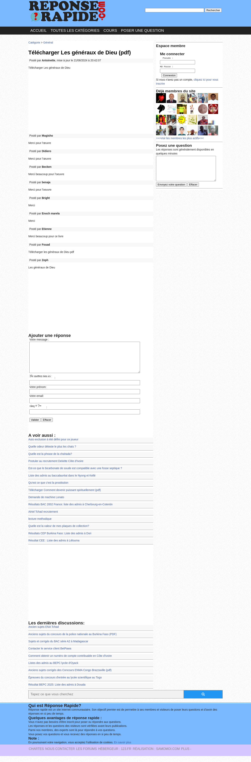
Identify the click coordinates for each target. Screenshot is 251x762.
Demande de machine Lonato (46, 503)
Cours (110, 30)
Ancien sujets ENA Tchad (43, 632)
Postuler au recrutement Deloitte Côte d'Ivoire (55, 467)
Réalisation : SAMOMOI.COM (156, 754)
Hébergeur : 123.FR (114, 754)
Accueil (38, 30)
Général (48, 42)
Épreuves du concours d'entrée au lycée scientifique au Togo (65, 683)
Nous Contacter (60, 754)
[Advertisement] (90, 102)
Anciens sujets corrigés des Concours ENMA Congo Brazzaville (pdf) (70, 676)
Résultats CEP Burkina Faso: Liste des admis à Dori (59, 539)
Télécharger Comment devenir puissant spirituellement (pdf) (64, 496)
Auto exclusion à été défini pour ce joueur (53, 445)
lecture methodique (40, 524)
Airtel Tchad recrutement (43, 517)
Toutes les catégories (75, 30)
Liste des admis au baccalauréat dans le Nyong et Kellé (62, 481)
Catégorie (34, 42)
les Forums (86, 754)
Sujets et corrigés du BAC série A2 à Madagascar (58, 647)
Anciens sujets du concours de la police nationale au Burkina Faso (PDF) (72, 640)
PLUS (185, 754)
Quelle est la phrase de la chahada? (50, 459)
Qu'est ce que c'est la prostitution (48, 488)
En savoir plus (122, 748)
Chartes (36, 754)
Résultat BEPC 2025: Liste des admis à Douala (56, 690)
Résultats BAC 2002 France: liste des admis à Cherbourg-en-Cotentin (70, 510)
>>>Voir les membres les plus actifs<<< (180, 137)
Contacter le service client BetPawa (49, 654)
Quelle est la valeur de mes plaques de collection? (58, 532)
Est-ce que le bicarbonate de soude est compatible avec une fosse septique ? (75, 474)
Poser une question (142, 30)
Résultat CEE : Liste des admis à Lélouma (54, 546)
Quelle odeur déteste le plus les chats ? (52, 452)
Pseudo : (166, 58)
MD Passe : (166, 66)
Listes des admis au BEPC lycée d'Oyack (53, 668)
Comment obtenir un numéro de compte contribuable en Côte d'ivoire (70, 661)
